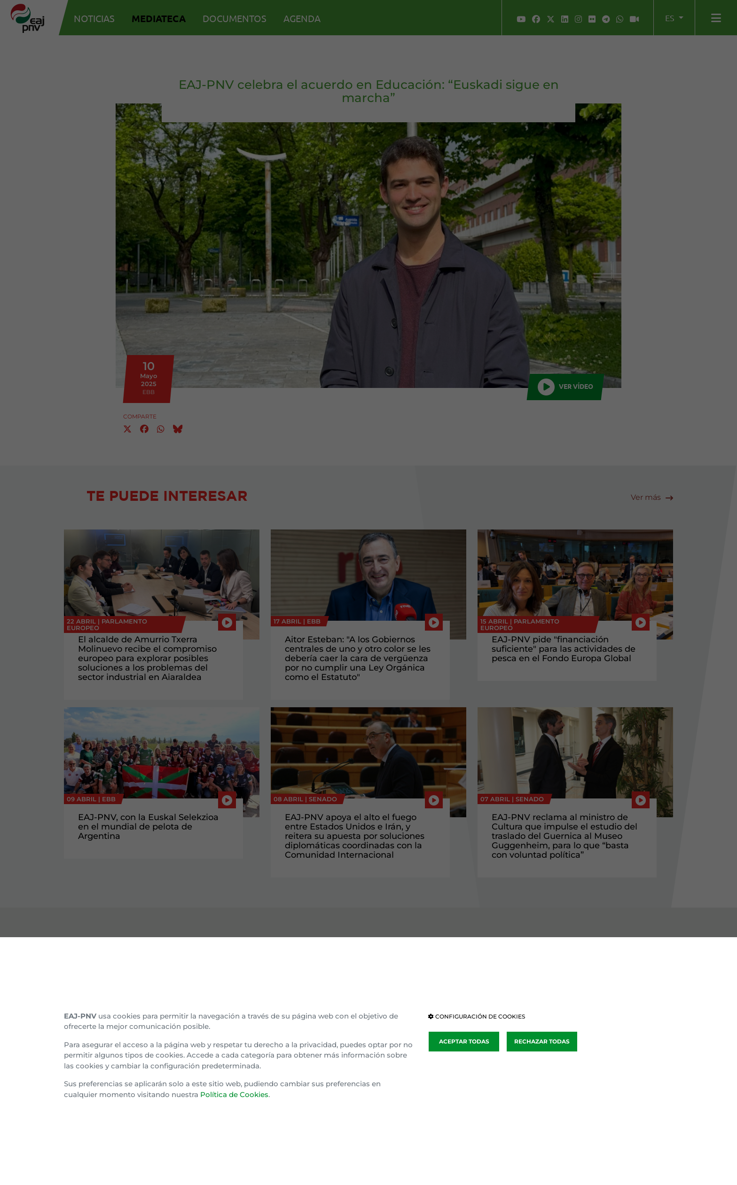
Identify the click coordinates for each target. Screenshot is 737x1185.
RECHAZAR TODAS (542, 1041)
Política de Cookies (234, 1094)
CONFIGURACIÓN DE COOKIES (476, 1016)
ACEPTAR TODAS (464, 1041)
